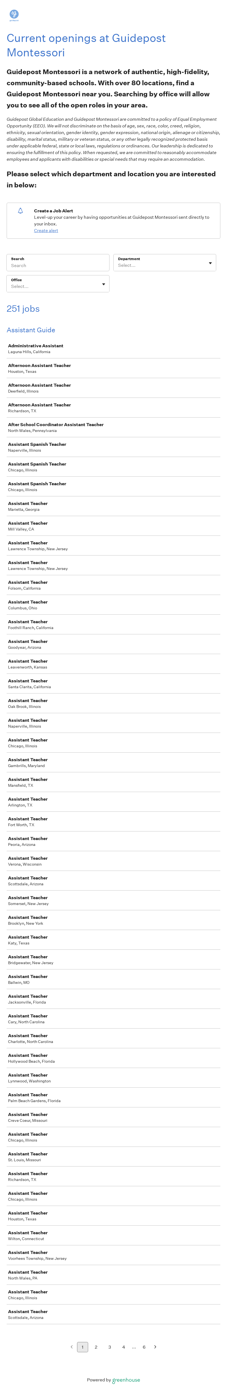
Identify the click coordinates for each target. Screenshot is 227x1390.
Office (16, 280)
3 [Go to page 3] (109, 1347)
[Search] (58, 266)
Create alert (46, 230)
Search (17, 259)
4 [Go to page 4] (123, 1347)
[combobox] (118, 265)
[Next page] (155, 1347)
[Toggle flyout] (210, 263)
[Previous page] (72, 1347)
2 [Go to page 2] (96, 1347)
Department (129, 259)
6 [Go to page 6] (144, 1347)
